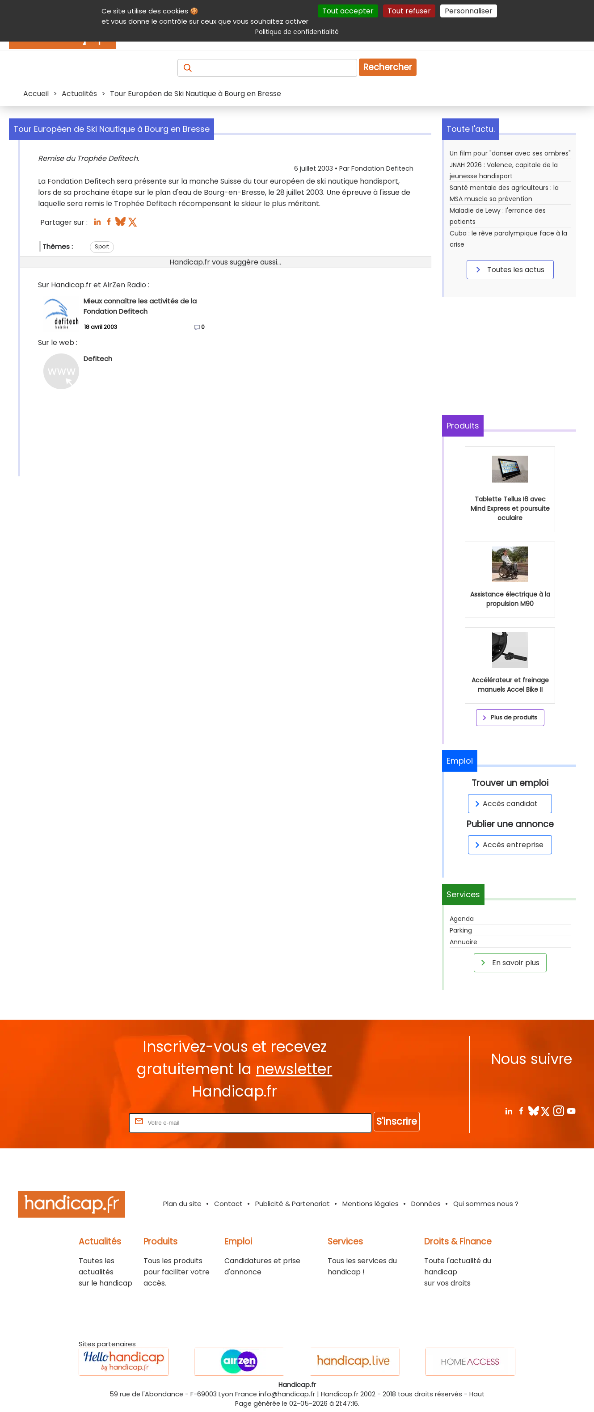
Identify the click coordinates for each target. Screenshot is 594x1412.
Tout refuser (409, 11)
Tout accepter (348, 11)
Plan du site (182, 1203)
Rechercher (387, 67)
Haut (476, 1394)
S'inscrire (396, 1121)
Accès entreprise (507, 844)
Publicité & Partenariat (292, 1203)
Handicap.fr (339, 1394)
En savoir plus (508, 962)
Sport (102, 246)
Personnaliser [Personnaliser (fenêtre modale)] (469, 11)
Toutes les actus (508, 269)
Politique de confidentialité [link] (297, 31)
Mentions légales (370, 1203)
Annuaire (463, 941)
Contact (228, 1203)
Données (426, 1203)
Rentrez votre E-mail (91, 1122)
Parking (461, 930)
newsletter (294, 1069)
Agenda (462, 918)
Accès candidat (505, 803)
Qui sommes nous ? (485, 1203)
